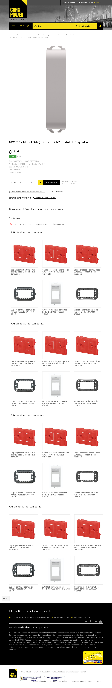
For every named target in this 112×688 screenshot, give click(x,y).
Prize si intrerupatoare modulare (50, 35)
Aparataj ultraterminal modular (77, 35)
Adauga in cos (47, 182)
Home (11, 35)
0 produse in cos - (90, 3)
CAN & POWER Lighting (18, 10)
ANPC (99, 681)
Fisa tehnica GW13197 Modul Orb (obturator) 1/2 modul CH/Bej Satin (37, 224)
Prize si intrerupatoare (25, 35)
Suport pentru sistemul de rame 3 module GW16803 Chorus (23, 312)
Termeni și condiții (39, 681)
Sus (5, 598)
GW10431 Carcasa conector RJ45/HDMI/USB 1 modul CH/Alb (54, 312)
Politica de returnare (58, 681)
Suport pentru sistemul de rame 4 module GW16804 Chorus (86, 312)
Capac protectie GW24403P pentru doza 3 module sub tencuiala (23, 272)
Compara (59, 192)
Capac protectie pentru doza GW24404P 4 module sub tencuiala (55, 272)
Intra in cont (68, 3)
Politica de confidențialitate (82, 681)
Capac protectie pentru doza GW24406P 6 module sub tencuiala (87, 272)
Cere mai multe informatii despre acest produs (27, 192)
